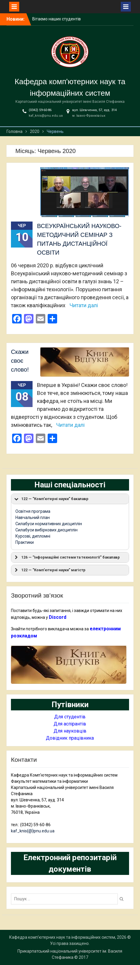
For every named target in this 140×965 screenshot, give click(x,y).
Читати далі (84, 305)
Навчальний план (32, 517)
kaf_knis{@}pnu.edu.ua (32, 831)
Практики (24, 542)
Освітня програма (32, 511)
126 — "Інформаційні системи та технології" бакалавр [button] (66, 557)
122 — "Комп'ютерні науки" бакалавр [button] (50, 499)
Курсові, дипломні (32, 536)
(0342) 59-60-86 (40, 110)
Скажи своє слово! (20, 361)
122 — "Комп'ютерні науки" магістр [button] (49, 570)
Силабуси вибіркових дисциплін (46, 530)
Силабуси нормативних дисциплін (48, 523)
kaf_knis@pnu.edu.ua (46, 116)
